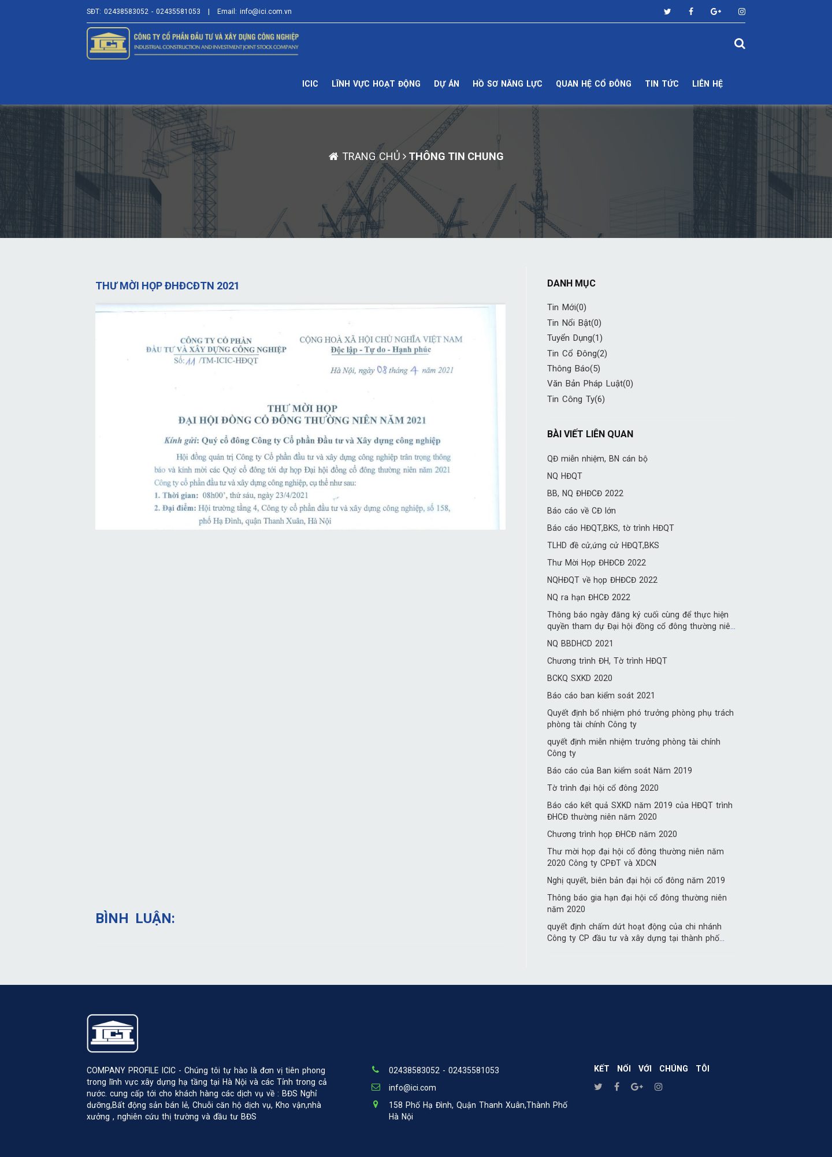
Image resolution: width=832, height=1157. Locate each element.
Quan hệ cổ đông (594, 83)
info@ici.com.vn (266, 12)
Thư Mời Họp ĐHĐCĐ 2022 (596, 562)
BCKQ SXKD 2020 (579, 678)
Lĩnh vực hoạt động (376, 83)
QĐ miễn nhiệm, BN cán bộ (597, 458)
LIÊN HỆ (707, 83)
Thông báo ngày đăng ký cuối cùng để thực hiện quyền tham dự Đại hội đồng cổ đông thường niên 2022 (641, 626)
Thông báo (573, 368)
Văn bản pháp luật (590, 383)
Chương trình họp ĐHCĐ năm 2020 (612, 834)
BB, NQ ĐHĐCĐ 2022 (585, 493)
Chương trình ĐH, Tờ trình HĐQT (607, 660)
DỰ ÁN (446, 83)
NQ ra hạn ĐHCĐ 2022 (588, 597)
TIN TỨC (662, 83)
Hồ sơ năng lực (508, 83)
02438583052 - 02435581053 (152, 12)
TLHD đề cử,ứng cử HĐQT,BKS (603, 545)
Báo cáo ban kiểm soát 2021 (601, 695)
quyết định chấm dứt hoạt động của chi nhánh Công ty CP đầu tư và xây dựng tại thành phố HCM (634, 938)
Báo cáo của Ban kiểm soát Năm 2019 (619, 770)
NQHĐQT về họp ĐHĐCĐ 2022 (602, 580)
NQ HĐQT (564, 476)
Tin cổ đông (577, 353)
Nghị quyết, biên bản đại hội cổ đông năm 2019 (636, 880)
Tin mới (566, 307)
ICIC (310, 83)
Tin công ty (576, 399)
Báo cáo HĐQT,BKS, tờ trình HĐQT (610, 528)
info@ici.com (412, 1087)
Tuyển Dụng (575, 338)
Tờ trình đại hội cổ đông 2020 (603, 788)
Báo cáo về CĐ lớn (581, 510)
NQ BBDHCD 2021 (580, 643)
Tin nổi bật (574, 323)
